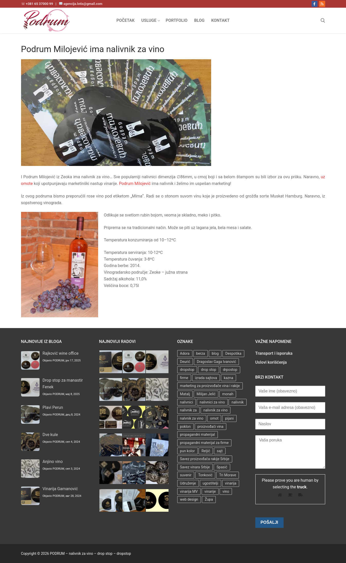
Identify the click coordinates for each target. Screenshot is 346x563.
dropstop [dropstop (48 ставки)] (187, 370)
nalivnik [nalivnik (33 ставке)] (237, 402)
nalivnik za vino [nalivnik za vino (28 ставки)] (215, 410)
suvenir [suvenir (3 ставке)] (186, 475)
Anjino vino (53, 461)
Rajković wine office (61, 353)
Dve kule (50, 434)
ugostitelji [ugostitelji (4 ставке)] (210, 483)
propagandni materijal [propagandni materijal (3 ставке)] (197, 434)
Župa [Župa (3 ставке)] (209, 499)
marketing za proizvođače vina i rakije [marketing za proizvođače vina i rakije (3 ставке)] (210, 386)
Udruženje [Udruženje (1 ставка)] (188, 483)
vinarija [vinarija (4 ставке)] (231, 483)
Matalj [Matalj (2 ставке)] (185, 394)
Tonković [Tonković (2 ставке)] (205, 475)
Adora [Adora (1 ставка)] (185, 353)
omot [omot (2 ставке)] (214, 418)
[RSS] (322, 4)
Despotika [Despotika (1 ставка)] (233, 353)
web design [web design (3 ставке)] (189, 499)
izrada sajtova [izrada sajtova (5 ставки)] (206, 378)
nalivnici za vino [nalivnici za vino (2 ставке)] (212, 402)
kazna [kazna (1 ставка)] (228, 378)
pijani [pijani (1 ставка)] (229, 418)
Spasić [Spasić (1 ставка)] (222, 467)
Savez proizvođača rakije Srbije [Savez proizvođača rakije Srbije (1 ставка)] (204, 459)
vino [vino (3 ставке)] (225, 491)
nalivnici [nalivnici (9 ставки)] (186, 402)
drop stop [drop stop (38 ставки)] (208, 370)
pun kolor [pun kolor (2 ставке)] (187, 451)
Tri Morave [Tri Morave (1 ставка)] (227, 475)
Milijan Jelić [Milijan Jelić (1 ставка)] (206, 394)
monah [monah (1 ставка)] (227, 394)
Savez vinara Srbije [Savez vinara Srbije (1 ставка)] (195, 467)
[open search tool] (323, 20)
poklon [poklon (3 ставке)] (185, 426)
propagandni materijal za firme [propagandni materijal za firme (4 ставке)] (204, 443)
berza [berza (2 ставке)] (200, 353)
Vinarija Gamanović (60, 488)
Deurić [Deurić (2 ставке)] (185, 362)
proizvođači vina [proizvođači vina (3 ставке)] (210, 426)
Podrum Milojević (135, 183)
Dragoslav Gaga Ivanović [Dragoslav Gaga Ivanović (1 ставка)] (216, 362)
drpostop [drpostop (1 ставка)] (230, 370)
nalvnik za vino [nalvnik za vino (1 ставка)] (191, 418)
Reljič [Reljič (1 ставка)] (205, 451)
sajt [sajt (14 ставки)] (220, 451)
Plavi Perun (53, 407)
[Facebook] (314, 4)
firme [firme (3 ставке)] (184, 378)
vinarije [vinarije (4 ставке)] (210, 491)
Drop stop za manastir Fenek (63, 383)
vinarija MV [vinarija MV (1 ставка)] (189, 491)
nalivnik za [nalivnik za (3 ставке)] (188, 410)
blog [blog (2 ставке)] (215, 353)
